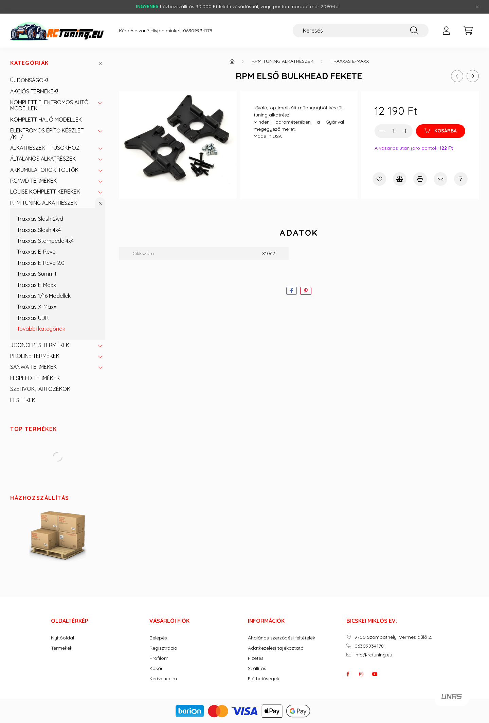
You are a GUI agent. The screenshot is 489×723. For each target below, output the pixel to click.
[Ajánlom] (440, 179)
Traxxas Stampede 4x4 (45, 240)
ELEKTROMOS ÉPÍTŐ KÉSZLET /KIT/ (47, 133)
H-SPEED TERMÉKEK (35, 378)
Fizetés (256, 658)
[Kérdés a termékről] (461, 179)
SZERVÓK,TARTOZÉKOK (40, 388)
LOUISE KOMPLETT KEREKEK (45, 191)
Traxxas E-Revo (36, 251)
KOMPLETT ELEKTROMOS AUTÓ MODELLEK (49, 105)
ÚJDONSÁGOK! (29, 80)
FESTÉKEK (22, 400)
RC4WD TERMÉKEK (33, 180)
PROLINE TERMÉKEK (34, 356)
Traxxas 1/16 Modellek (44, 295)
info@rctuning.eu (373, 655)
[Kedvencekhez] (379, 179)
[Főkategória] (232, 61)
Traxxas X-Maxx (36, 306)
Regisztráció (163, 648)
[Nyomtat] (420, 179)
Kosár (156, 668)
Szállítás (257, 668)
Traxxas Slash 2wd (40, 218)
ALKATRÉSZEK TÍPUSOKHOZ (44, 147)
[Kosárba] (440, 131)
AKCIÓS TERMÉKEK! (34, 91)
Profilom (158, 658)
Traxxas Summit (37, 273)
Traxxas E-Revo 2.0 (41, 262)
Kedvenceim (163, 679)
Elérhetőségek (263, 679)
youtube (375, 674)
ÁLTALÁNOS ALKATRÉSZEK (43, 158)
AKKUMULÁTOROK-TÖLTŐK (44, 169)
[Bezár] (477, 7)
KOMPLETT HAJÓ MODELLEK (46, 119)
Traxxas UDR (33, 317)
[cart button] (468, 30)
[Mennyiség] (393, 131)
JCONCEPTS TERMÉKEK (39, 345)
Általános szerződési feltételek (281, 638)
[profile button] (446, 30)
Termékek (61, 648)
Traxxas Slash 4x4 (39, 230)
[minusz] (381, 131)
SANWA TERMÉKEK (33, 366)
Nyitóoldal (62, 638)
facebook (348, 674)
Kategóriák (29, 63)
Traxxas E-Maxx (36, 285)
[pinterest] (305, 291)
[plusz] (406, 131)
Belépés (158, 638)
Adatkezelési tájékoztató (276, 648)
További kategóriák (41, 328)
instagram (361, 674)
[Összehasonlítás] (399, 179)
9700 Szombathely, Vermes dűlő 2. (393, 637)
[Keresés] (361, 30)
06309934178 (197, 31)
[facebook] (291, 291)
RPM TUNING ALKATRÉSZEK (43, 202)
